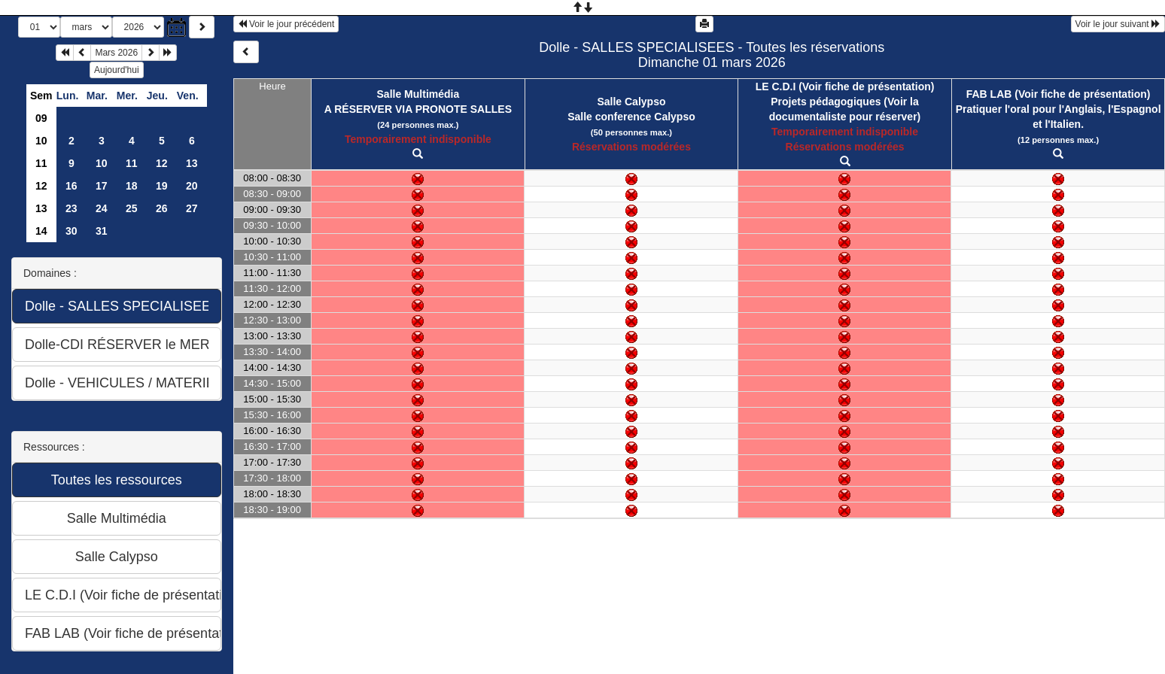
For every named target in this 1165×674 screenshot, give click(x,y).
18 (132, 186)
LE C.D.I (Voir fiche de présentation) (845, 86)
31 (102, 231)
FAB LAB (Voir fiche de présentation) (1058, 94)
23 (71, 208)
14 (41, 231)
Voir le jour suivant (1117, 24)
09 (41, 118)
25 (132, 208)
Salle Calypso (631, 102)
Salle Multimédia (418, 94)
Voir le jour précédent (286, 24)
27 (192, 208)
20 (192, 186)
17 (102, 186)
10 (41, 141)
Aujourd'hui (116, 70)
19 (162, 186)
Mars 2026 (116, 52)
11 (41, 163)
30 (71, 231)
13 (192, 163)
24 (102, 208)
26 (162, 208)
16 (71, 186)
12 (162, 163)
